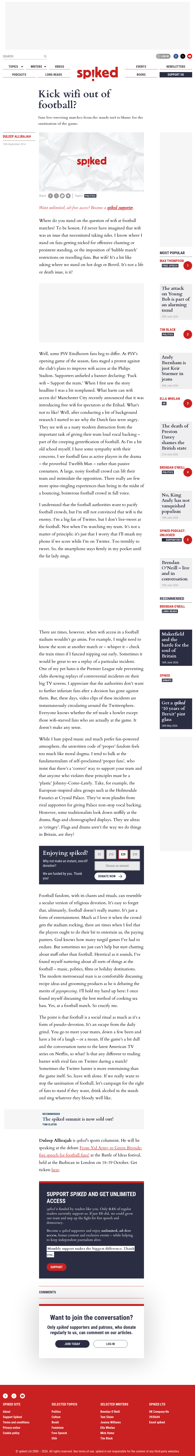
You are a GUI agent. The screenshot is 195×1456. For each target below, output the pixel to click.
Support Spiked (12, 1417)
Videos (59, 66)
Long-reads (53, 74)
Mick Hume (107, 1433)
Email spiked (157, 1422)
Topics (13, 66)
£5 (99, 854)
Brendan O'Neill (172, 467)
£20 (123, 854)
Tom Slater (107, 1417)
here (55, 1170)
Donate (167, 680)
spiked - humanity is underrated (97, 74)
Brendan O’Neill (110, 1411)
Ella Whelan (170, 399)
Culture (56, 1417)
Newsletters (175, 66)
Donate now (107, 876)
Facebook (175, 56)
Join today (72, 1344)
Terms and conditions (16, 1422)
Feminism (58, 1427)
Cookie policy (11, 1433)
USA (54, 1438)
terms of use (86, 1451)
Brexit (55, 1422)
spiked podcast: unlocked (172, 533)
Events (141, 66)
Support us (176, 74)
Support (56, 1267)
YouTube (189, 56)
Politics (90, 195)
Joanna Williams (110, 1422)
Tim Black (168, 330)
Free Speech (170, 265)
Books (141, 74)
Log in (163, 56)
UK (164, 403)
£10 (111, 854)
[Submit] (45, 56)
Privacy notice (11, 1427)
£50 (135, 854)
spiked (165, 675)
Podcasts (19, 74)
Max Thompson (172, 261)
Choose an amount (117, 866)
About (6, 1411)
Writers (36, 66)
